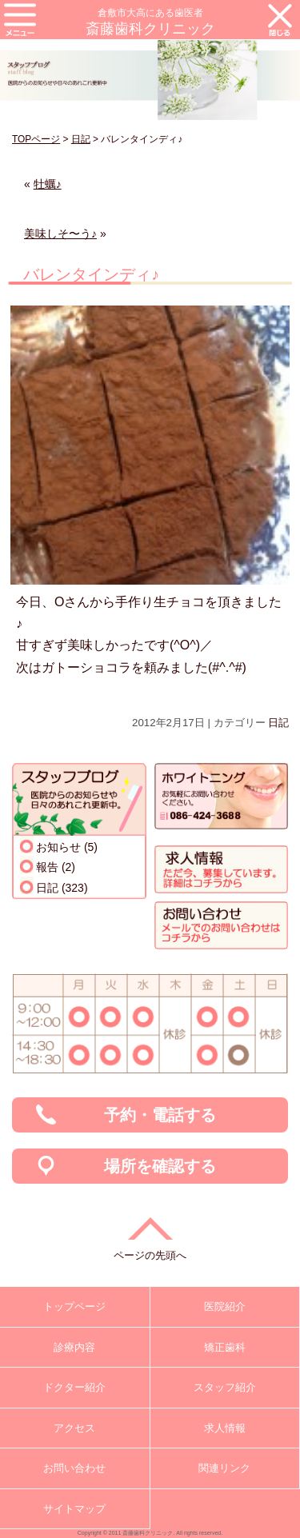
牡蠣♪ (48, 184)
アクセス (74, 1428)
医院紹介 (225, 1306)
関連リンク (224, 1468)
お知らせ (58, 847)
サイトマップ (74, 1509)
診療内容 (74, 1347)
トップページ (74, 1306)
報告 (47, 867)
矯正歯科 (225, 1347)
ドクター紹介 (74, 1387)
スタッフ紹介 (225, 1387)
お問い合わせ (74, 1468)
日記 (80, 139)
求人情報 (225, 1428)
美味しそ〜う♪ (60, 233)
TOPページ (36, 139)
